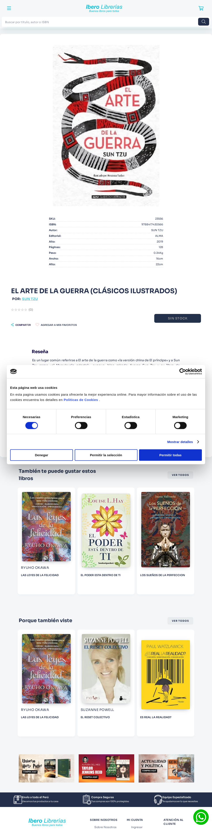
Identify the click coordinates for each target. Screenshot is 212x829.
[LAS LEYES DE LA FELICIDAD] (68, 541)
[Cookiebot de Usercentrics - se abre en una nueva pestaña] (182, 371)
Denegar (41, 455)
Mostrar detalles (180, 441)
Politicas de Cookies (81, 400)
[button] (21, 324)
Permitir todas (170, 455)
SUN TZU (30, 299)
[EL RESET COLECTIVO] (128, 683)
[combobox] (106, 22)
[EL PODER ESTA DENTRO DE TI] (128, 541)
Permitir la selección (106, 455)
